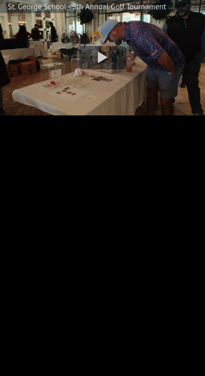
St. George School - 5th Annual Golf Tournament (87, 6)
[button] (102, 57)
